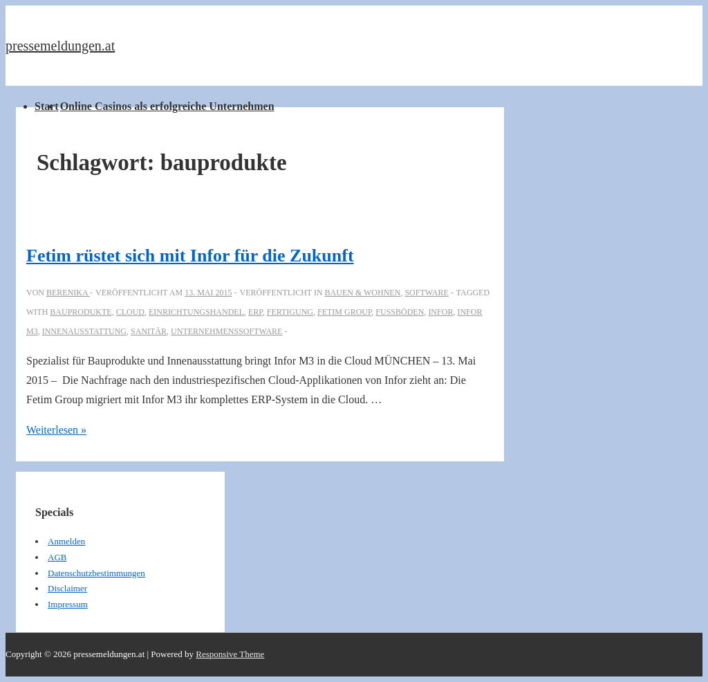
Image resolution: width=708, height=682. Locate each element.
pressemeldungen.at (60, 45)
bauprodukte (80, 312)
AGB (57, 557)
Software (426, 292)
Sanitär (149, 331)
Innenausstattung (84, 331)
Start (47, 106)
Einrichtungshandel (196, 312)
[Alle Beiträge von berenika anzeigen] (68, 292)
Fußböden (399, 312)
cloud (130, 312)
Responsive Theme (230, 654)
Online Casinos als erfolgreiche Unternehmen (167, 106)
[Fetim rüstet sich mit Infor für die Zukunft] (208, 292)
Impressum (68, 604)
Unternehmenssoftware (226, 331)
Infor (440, 312)
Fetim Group (344, 312)
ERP (255, 312)
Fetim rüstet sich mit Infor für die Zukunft (190, 256)
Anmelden (66, 541)
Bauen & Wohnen (363, 292)
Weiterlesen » (56, 430)
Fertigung (290, 312)
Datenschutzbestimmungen (96, 573)
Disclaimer (67, 588)
